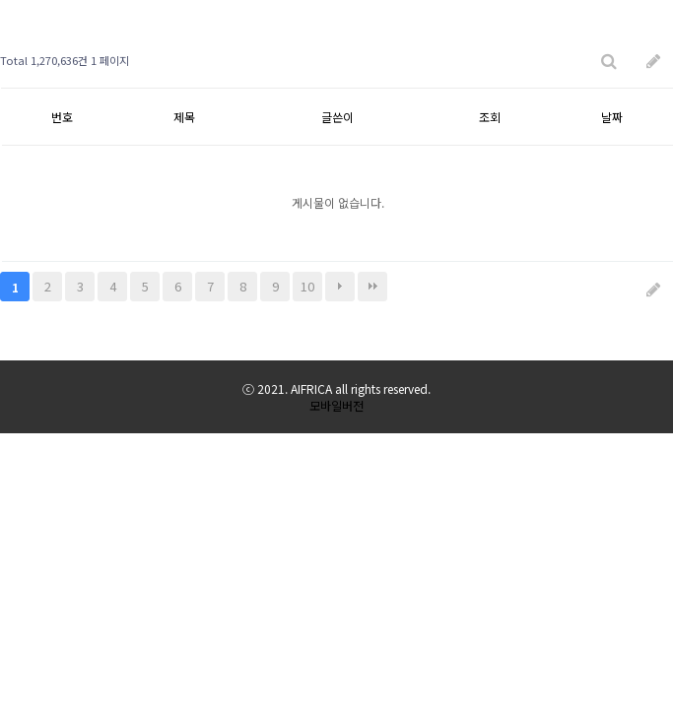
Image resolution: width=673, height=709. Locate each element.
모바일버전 (336, 405)
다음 (340, 286)
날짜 (612, 116)
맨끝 (372, 286)
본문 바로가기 (0, 0)
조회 (490, 116)
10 (307, 286)
